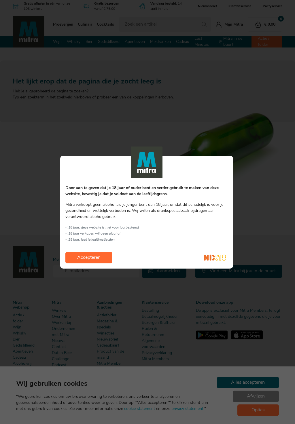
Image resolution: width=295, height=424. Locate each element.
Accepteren (89, 257)
